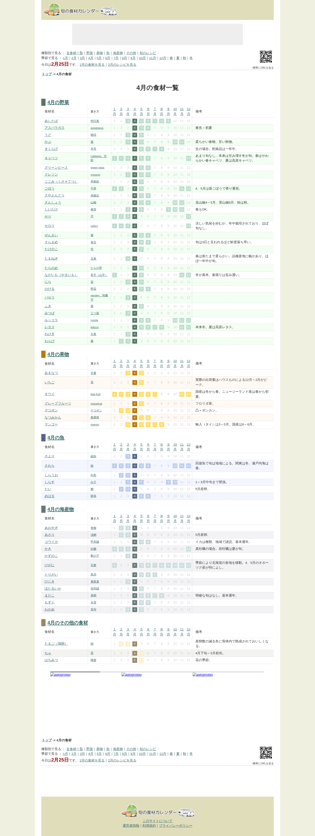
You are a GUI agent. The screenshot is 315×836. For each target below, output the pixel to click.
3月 (82, 58)
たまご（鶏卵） (56, 643)
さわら (50, 465)
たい (48, 489)
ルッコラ (51, 320)
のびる (50, 289)
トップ (47, 74)
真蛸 (93, 595)
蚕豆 (93, 242)
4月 (90, 58)
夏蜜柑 (95, 417)
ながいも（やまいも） (61, 275)
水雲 (93, 602)
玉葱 (93, 258)
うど (48, 135)
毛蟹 (93, 565)
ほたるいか (53, 588)
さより (50, 456)
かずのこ (51, 556)
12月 (162, 58)
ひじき (50, 581)
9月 (133, 58)
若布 (93, 609)
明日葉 (95, 121)
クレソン (51, 174)
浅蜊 (93, 534)
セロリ (50, 226)
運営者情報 (131, 825)
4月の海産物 (60, 509)
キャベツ (51, 158)
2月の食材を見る (92, 64)
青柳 (93, 528)
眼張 (93, 496)
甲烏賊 (95, 541)
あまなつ (51, 373)
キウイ (50, 394)
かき (48, 549)
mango (95, 424)
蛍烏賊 (95, 588)
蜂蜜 (93, 660)
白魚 (93, 475)
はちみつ (51, 660)
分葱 (93, 334)
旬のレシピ (147, 53)
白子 (93, 482)
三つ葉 (95, 313)
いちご (50, 382)
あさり (50, 535)
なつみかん (53, 417)
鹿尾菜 (95, 581)
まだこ (50, 595)
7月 (116, 58)
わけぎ (50, 334)
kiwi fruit (96, 394)
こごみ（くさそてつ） (61, 181)
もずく (50, 602)
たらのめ (51, 268)
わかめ (50, 609)
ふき (48, 306)
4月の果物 (58, 354)
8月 (124, 58)
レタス (50, 327)
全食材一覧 (74, 53)
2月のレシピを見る (122, 64)
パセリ (50, 297)
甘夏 (93, 373)
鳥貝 (93, 574)
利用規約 (149, 825)
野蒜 (93, 288)
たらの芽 (96, 267)
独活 (93, 134)
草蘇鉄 (95, 181)
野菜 (89, 53)
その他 (131, 53)
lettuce (95, 327)
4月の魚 (55, 437)
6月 (107, 58)
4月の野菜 (58, 102)
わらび (50, 341)
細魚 (93, 456)
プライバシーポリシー (175, 825)
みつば (50, 313)
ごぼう (50, 188)
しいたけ (51, 209)
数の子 (95, 555)
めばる (50, 496)
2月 (74, 58)
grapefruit (96, 403)
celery (94, 225)
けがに (50, 565)
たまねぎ (51, 258)
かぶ (48, 142)
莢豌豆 (95, 195)
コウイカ (51, 542)
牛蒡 (93, 188)
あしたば (51, 121)
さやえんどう (55, 195)
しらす (50, 482)
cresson (95, 174)
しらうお (51, 475)
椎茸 (93, 209)
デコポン (51, 410)
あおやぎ (51, 528)
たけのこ (51, 249)
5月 (99, 58)
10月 (142, 58)
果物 (99, 53)
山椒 (93, 202)
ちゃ (48, 653)
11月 (152, 58)
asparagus (97, 127)
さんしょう (53, 202)
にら (48, 282)
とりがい (51, 574)
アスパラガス (55, 128)
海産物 (118, 53)
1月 (65, 58)
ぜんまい (51, 235)
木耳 (93, 148)
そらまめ (51, 242)
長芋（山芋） (99, 275)
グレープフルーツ (58, 403)
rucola (94, 320)
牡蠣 (93, 548)
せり (48, 216)
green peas (97, 167)
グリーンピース (56, 167)
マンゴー (51, 424)
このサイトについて (157, 821)
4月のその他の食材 (67, 622)
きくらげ (51, 149)
